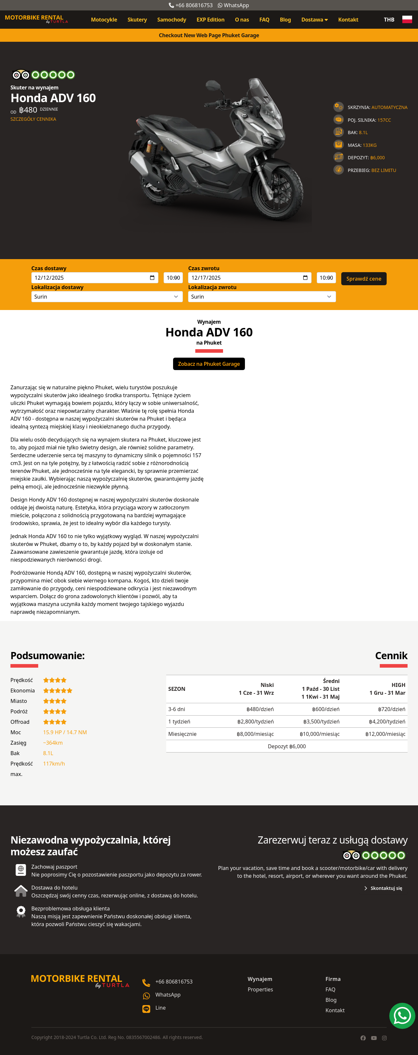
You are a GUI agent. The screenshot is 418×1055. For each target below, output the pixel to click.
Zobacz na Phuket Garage (209, 363)
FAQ (264, 19)
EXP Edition (210, 19)
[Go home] (80, 982)
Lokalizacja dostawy (57, 287)
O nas (242, 19)
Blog (285, 19)
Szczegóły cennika (33, 119)
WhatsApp (233, 5)
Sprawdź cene (363, 278)
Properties (260, 989)
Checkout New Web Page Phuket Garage (209, 35)
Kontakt (348, 19)
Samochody (171, 19)
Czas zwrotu (203, 268)
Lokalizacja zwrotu (212, 287)
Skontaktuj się (383, 888)
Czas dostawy (48, 268)
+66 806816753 (191, 5)
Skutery (137, 19)
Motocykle (104, 19)
